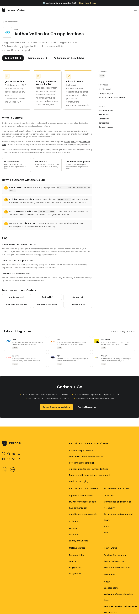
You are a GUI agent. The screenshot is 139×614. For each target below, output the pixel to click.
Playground (39, 497)
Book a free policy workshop (56, 407)
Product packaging (70, 499)
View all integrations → (123, 331)
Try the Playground (87, 407)
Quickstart (38, 491)
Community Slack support (42, 522)
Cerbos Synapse (106, 127)
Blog (90, 491)
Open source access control (126, 538)
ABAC (73, 141)
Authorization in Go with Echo (112, 97)
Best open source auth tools (124, 547)
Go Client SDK (105, 89)
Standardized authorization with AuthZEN (125, 527)
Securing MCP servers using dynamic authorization (123, 480)
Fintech (64, 516)
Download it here (87, 3)
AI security (66, 450)
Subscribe (93, 525)
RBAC (67, 141)
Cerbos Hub (77, 297)
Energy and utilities (70, 528)
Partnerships (94, 547)
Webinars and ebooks (16, 304)
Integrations (39, 503)
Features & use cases (47, 304)
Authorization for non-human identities (69, 459)
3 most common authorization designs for (124, 495)
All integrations (10, 22)
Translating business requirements (126, 453)
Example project (106, 93)
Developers (94, 469)
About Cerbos (95, 541)
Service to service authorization (125, 507)
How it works (104, 114)
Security (92, 450)
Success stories (78, 304)
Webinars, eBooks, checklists (97, 499)
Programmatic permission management (68, 490)
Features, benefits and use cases (97, 508)
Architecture (39, 450)
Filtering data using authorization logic (125, 517)
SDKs (102, 76)
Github (36, 529)
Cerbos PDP (47, 297)
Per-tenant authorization (67, 471)
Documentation (106, 110)
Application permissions (67, 480)
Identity (92, 456)
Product (92, 462)
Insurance (66, 522)
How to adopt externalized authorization (122, 465)
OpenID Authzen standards (96, 518)
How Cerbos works (16, 297)
